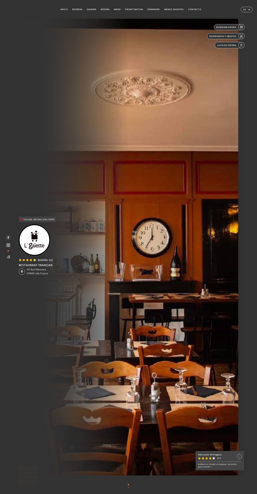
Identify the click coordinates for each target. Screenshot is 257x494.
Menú (117, 9)
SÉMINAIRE (153, 9)
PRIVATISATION (134, 9)
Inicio (64, 9)
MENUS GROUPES (174, 9)
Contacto (194, 9)
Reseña (105, 9)
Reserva (77, 9)
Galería (91, 9)
